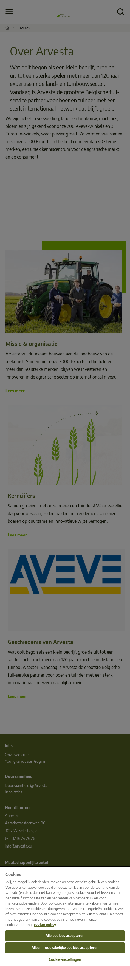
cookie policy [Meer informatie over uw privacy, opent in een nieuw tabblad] (45, 924)
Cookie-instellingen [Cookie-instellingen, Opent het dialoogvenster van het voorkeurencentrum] (65, 959)
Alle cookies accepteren (65, 935)
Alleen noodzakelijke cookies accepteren (65, 947)
